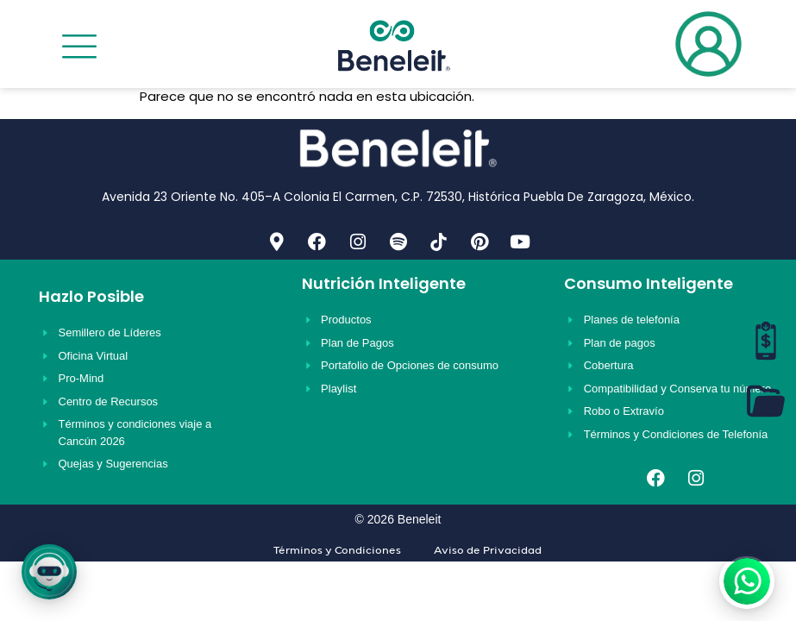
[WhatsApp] (746, 581)
